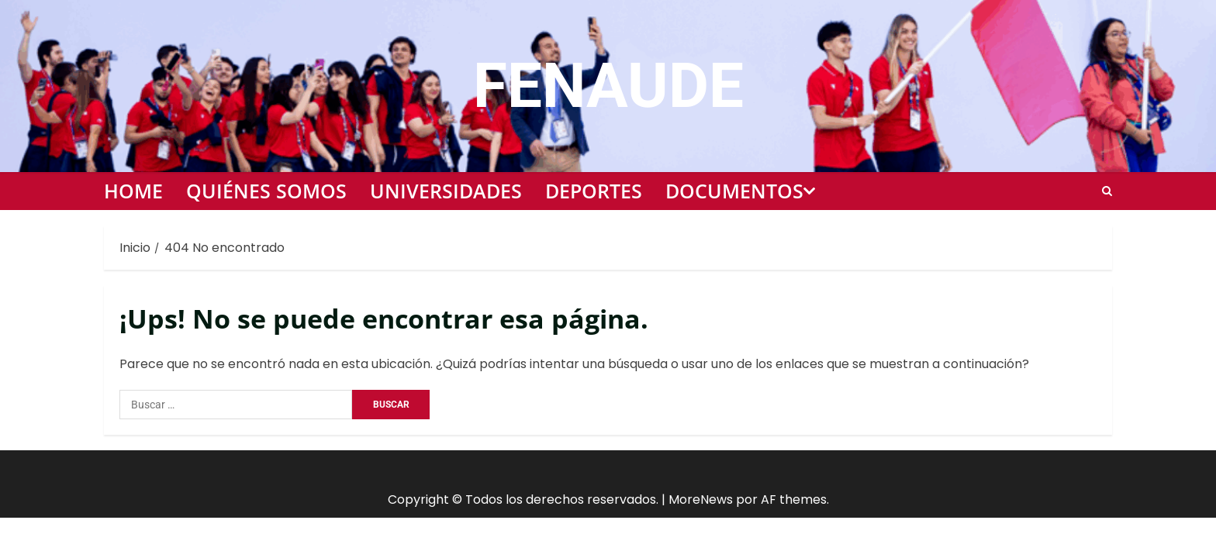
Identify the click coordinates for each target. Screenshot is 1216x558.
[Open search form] (1107, 191)
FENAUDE (608, 86)
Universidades (446, 190)
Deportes (593, 190)
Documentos (734, 190)
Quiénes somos (266, 190)
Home (133, 190)
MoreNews (700, 499)
